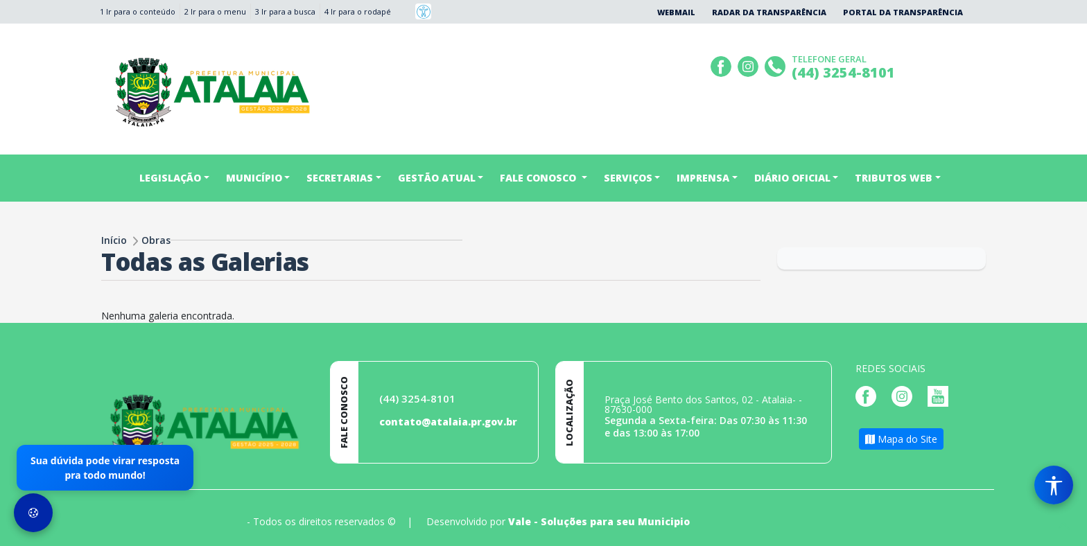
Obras (156, 240)
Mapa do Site (901, 439)
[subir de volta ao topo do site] (1063, 526)
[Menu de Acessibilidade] (1053, 485)
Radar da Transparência (769, 12)
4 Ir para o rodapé (357, 11)
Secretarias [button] (339, 177)
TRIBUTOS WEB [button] (893, 177)
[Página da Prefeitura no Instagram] (750, 64)
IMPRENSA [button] (703, 177)
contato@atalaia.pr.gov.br (448, 421)
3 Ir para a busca (285, 11)
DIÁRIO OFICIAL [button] (792, 177)
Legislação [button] (170, 177)
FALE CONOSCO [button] (539, 177)
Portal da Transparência (903, 12)
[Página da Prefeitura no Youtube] (941, 395)
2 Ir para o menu (215, 11)
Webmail (676, 12)
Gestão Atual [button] (437, 177)
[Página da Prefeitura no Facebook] (723, 64)
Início (114, 240)
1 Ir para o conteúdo (137, 11)
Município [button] (254, 177)
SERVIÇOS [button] (628, 177)
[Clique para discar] (777, 64)
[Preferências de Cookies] (33, 512)
